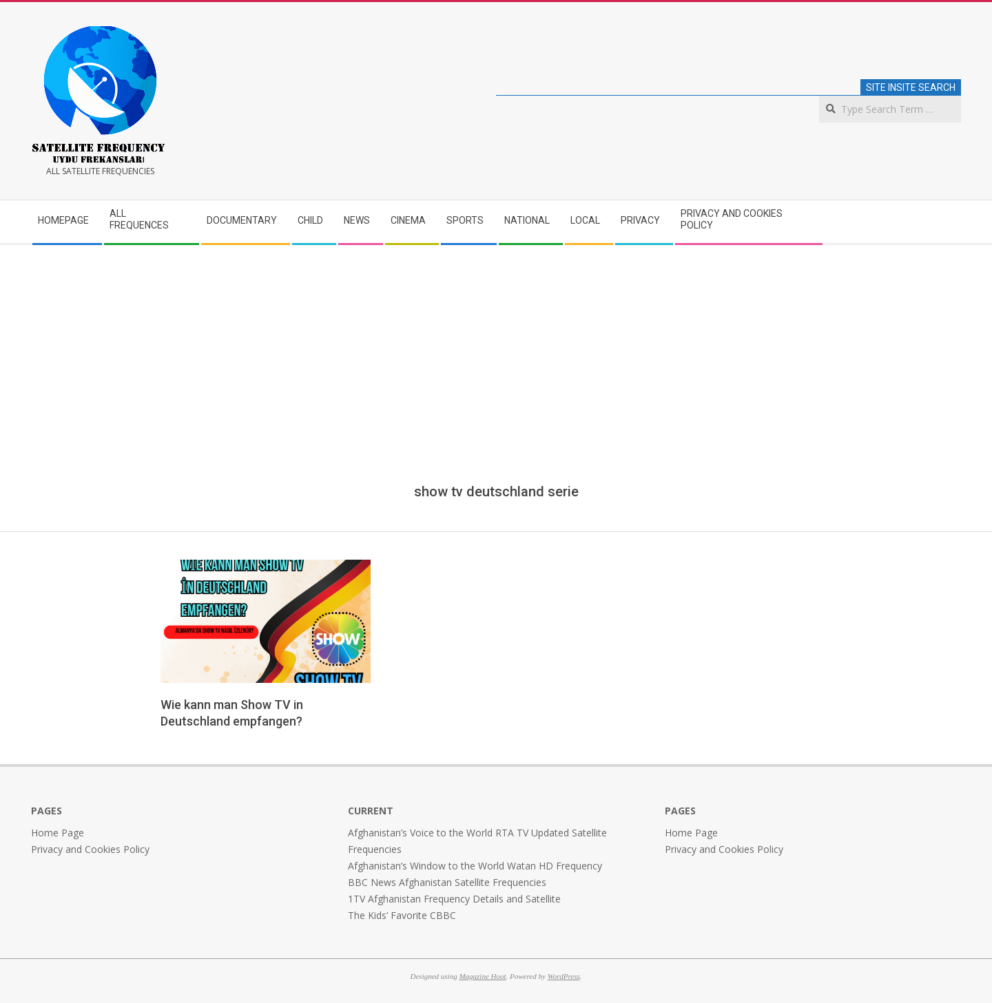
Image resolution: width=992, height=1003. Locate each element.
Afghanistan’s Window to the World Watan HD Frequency (475, 865)
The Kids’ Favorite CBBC (402, 915)
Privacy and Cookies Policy (90, 849)
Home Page (57, 832)
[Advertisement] (496, 379)
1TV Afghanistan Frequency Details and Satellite (454, 898)
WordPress (564, 976)
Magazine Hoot (482, 976)
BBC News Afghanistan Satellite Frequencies (447, 882)
